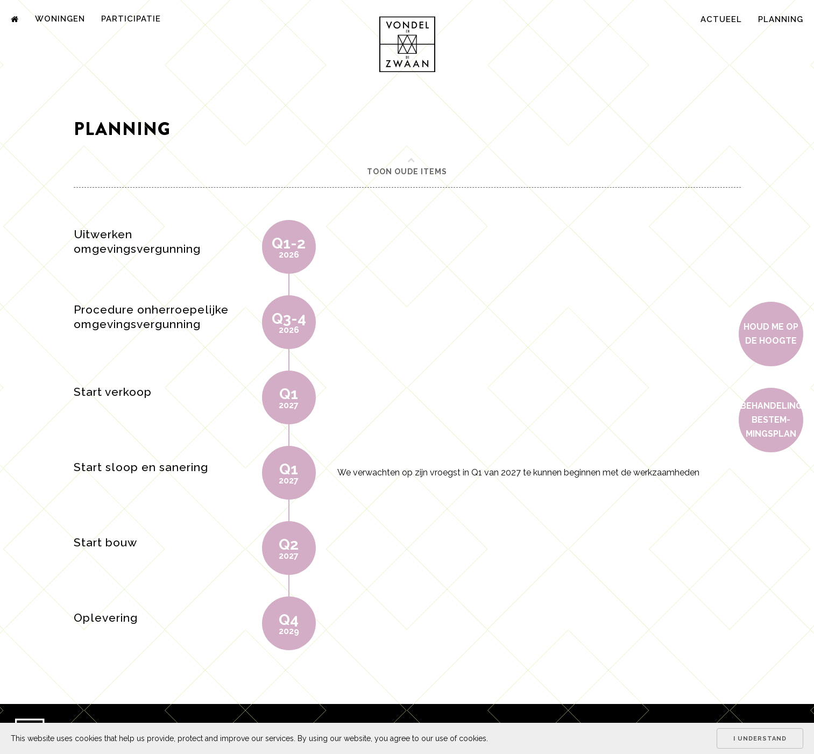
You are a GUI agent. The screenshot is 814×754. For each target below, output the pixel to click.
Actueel (721, 19)
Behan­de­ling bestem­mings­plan (771, 420)
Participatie (131, 19)
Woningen (60, 19)
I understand (760, 738)
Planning (780, 19)
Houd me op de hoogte (771, 334)
